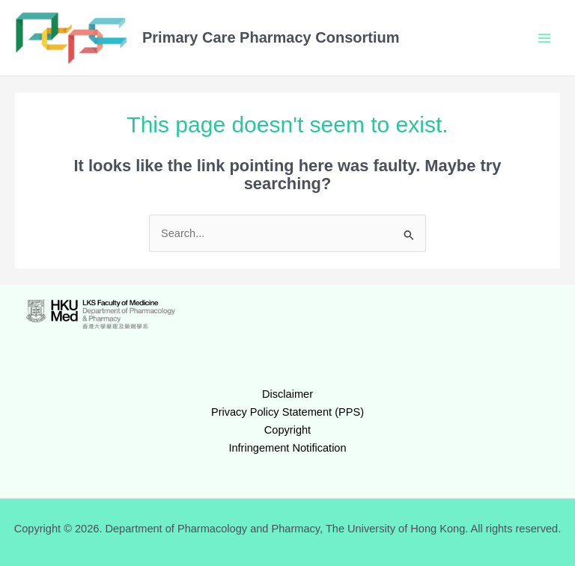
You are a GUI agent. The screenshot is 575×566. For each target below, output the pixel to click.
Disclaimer (287, 394)
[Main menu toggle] (544, 38)
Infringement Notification (287, 448)
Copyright (287, 430)
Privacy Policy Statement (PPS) (287, 412)
